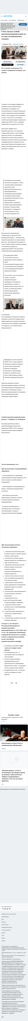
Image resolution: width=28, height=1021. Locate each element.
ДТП (3, 919)
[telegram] (16, 683)
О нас (3, 935)
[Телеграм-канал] (20, 65)
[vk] (12, 683)
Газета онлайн (4, 20)
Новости (3, 940)
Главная (3, 938)
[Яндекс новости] (20, 62)
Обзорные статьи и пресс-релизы (9, 914)
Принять (23, 24)
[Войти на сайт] (25, 16)
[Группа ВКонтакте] (7, 62)
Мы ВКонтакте (20, 20)
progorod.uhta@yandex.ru (7, 959)
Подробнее (11, 1013)
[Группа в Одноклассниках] (5, 908)
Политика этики (5, 924)
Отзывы (3, 932)
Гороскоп (4, 922)
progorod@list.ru (9, 956)
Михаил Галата (18, 44)
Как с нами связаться (6, 930)
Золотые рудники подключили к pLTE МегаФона (14, 719)
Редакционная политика (7, 927)
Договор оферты (5, 916)
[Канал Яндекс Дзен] (7, 65)
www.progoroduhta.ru (13, 946)
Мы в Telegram (12, 20)
